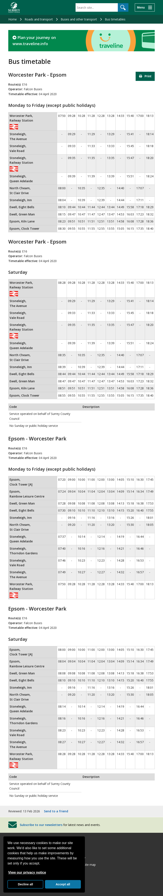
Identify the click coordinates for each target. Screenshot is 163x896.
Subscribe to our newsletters (41, 825)
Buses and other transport (79, 19)
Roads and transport (39, 19)
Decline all (25, 884)
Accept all (63, 884)
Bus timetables (115, 19)
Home (12, 19)
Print (145, 76)
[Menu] (145, 7)
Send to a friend (56, 811)
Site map (90, 865)
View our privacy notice (27, 872)
